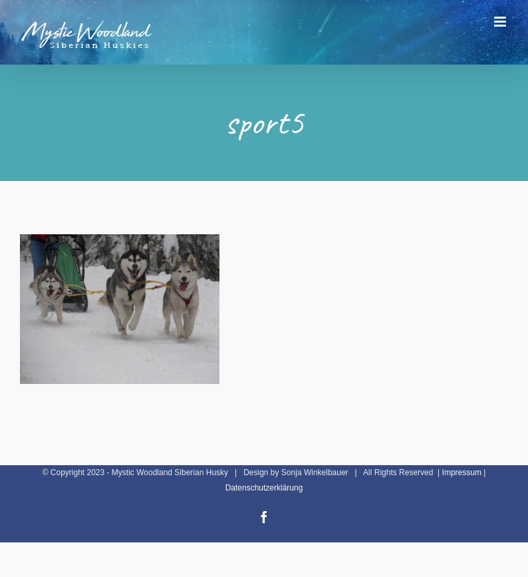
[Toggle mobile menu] (501, 22)
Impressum (461, 472)
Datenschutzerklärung (264, 487)
